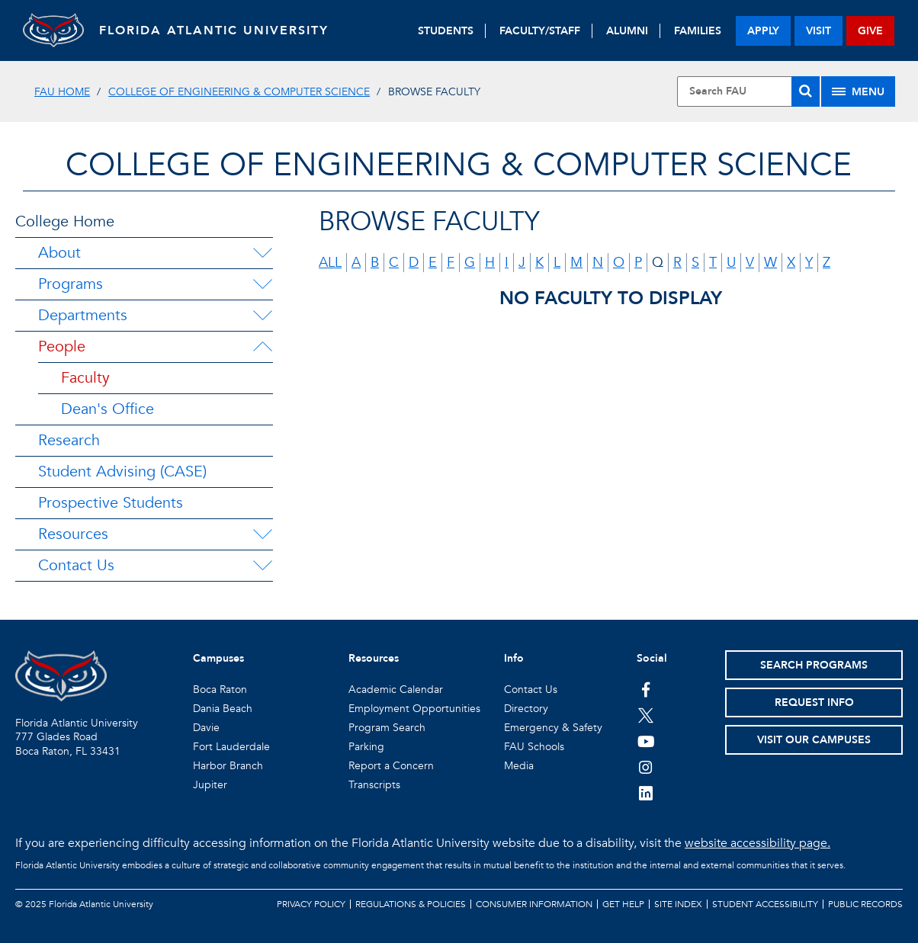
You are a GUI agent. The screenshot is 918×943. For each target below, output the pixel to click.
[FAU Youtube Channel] (646, 741)
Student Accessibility (765, 904)
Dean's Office (107, 409)
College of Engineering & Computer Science (239, 92)
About (59, 252)
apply (763, 31)
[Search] (805, 91)
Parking (366, 746)
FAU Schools (534, 746)
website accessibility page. (757, 843)
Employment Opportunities (414, 708)
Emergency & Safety (553, 727)
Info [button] (514, 658)
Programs (70, 284)
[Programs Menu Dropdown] (262, 284)
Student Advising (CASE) (122, 471)
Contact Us (76, 565)
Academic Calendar (395, 689)
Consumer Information (534, 904)
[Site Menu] (858, 91)
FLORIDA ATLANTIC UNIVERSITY (214, 30)
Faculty (85, 377)
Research (69, 440)
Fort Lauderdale (231, 746)
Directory (526, 708)
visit (818, 31)
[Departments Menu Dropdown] (262, 315)
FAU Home (62, 92)
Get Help (623, 904)
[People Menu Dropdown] (262, 347)
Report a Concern (391, 766)
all (330, 262)
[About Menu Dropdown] (262, 253)
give (870, 31)
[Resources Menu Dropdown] (262, 534)
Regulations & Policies (410, 904)
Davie (206, 727)
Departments (82, 315)
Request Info (814, 702)
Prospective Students (110, 502)
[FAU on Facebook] (646, 689)
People (61, 346)
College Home (64, 221)
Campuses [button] (218, 658)
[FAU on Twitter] (646, 715)
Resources (73, 534)
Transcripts (374, 785)
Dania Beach (222, 708)
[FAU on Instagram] (646, 767)
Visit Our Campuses (814, 740)
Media (519, 766)
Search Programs (814, 665)
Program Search (386, 727)
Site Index (678, 904)
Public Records (865, 904)
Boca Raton (220, 689)
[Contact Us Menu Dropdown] (262, 565)
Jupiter (210, 785)
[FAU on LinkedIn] (646, 792)
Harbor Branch (228, 766)
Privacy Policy (311, 904)
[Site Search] (748, 91)
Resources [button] (373, 658)
